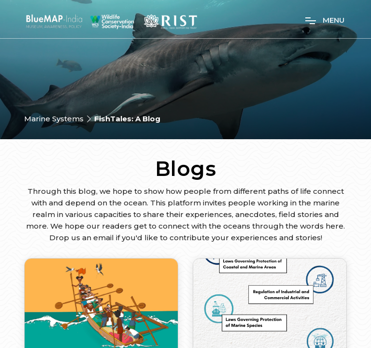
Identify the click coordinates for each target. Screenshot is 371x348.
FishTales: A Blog (127, 119)
